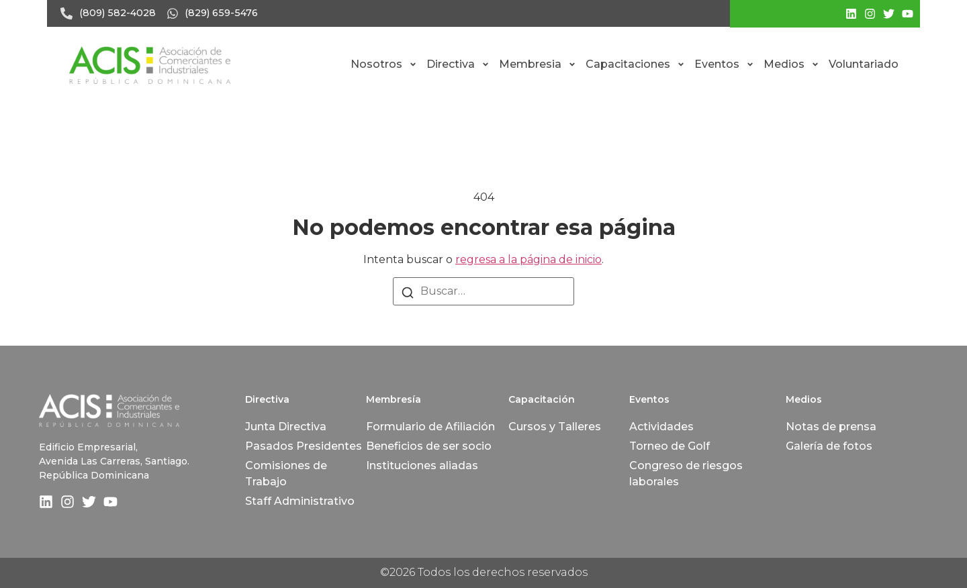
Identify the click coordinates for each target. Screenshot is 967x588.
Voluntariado (864, 64)
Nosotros (384, 64)
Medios (791, 64)
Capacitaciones (635, 64)
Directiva (458, 64)
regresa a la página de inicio (528, 259)
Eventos (724, 64)
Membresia (537, 64)
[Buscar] (407, 292)
